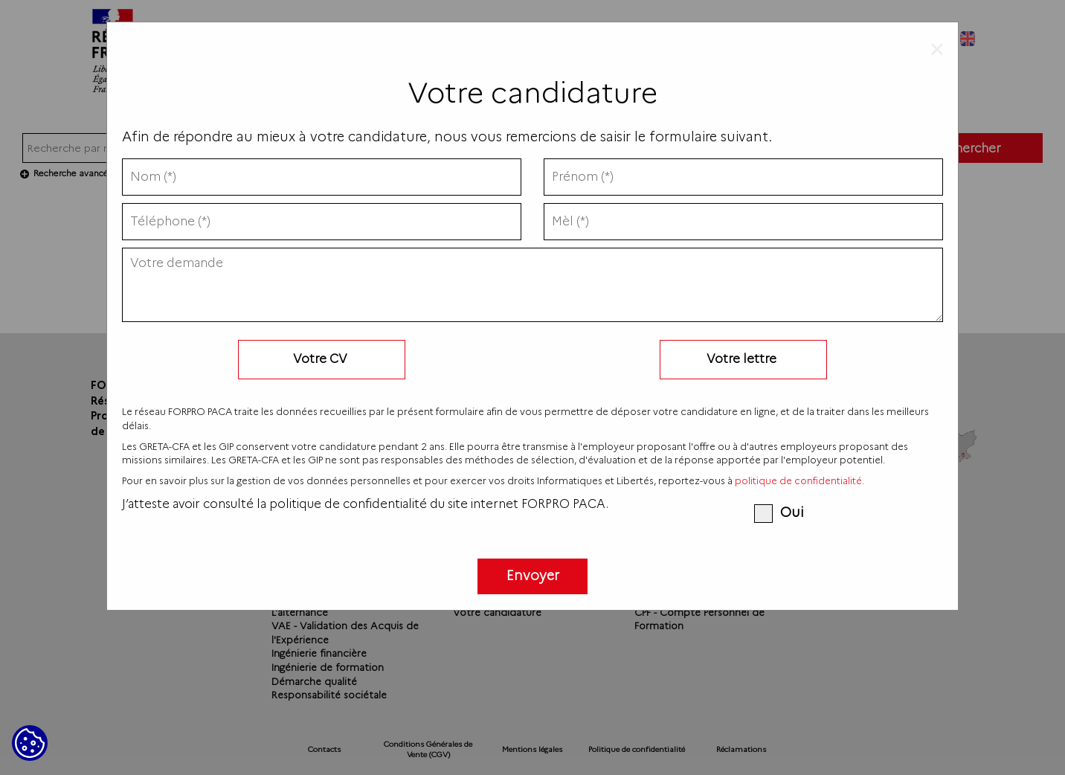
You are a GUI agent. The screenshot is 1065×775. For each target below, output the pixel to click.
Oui (778, 512)
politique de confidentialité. (799, 480)
